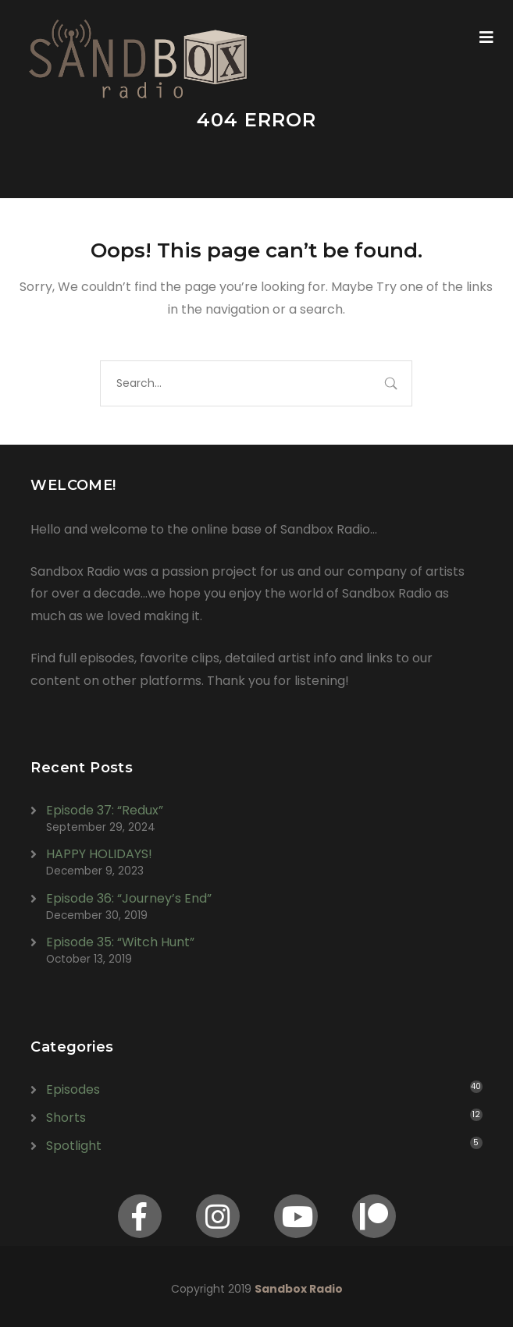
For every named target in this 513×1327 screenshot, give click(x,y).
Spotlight (74, 1146)
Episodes (73, 1089)
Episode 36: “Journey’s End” (129, 898)
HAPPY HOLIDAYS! (99, 854)
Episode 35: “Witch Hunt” (120, 942)
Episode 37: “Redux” (104, 810)
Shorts (66, 1118)
